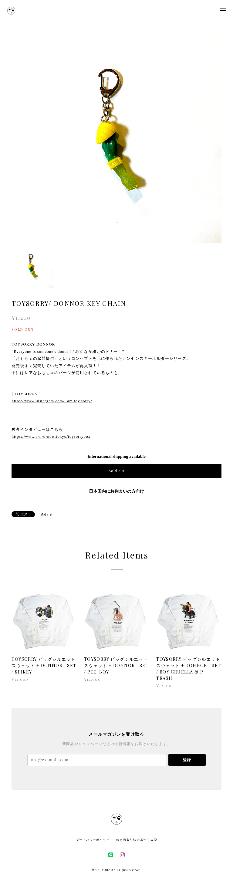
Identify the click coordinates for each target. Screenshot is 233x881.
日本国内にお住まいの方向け (116, 491)
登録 (187, 760)
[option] (116, 138)
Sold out (116, 470)
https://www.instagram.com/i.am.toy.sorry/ (52, 401)
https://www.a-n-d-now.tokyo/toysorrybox (51, 436)
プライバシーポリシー (93, 840)
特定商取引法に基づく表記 (136, 840)
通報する (46, 514)
